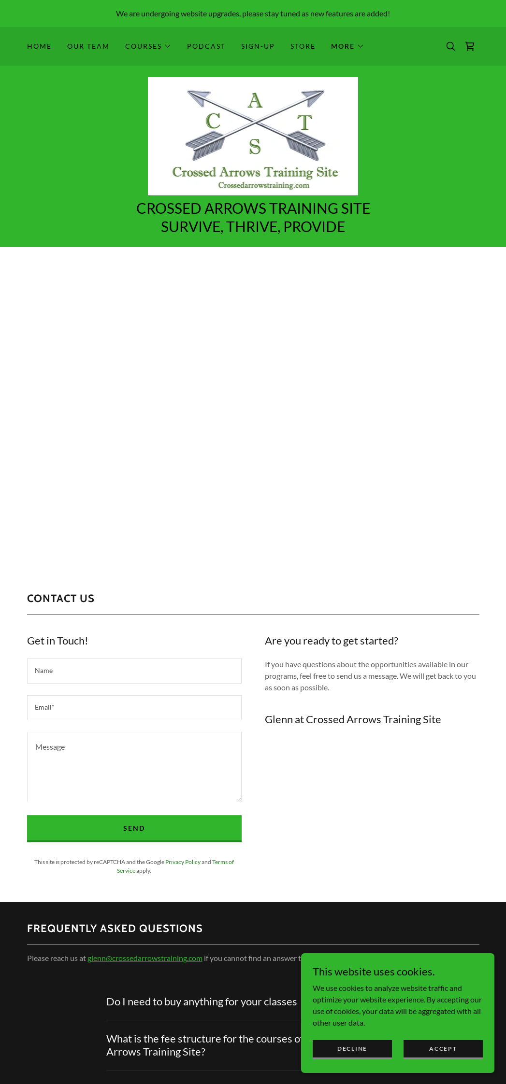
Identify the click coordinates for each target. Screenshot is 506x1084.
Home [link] (39, 46)
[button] (148, 46)
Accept (443, 1048)
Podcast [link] (206, 46)
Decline (352, 1048)
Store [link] (303, 46)
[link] (469, 46)
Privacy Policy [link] (183, 861)
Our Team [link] (88, 46)
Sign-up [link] (258, 46)
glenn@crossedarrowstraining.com (144, 957)
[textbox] (134, 671)
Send (134, 828)
